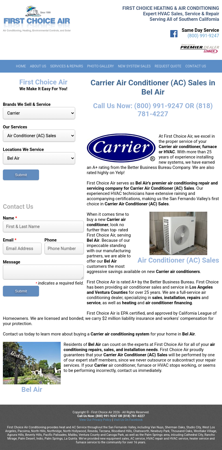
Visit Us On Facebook (128, 420)
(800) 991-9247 (203, 35)
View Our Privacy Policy (95, 420)
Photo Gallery (100, 66)
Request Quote (168, 66)
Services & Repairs (66, 66)
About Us (38, 66)
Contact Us (195, 66)
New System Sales (134, 66)
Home (21, 66)
